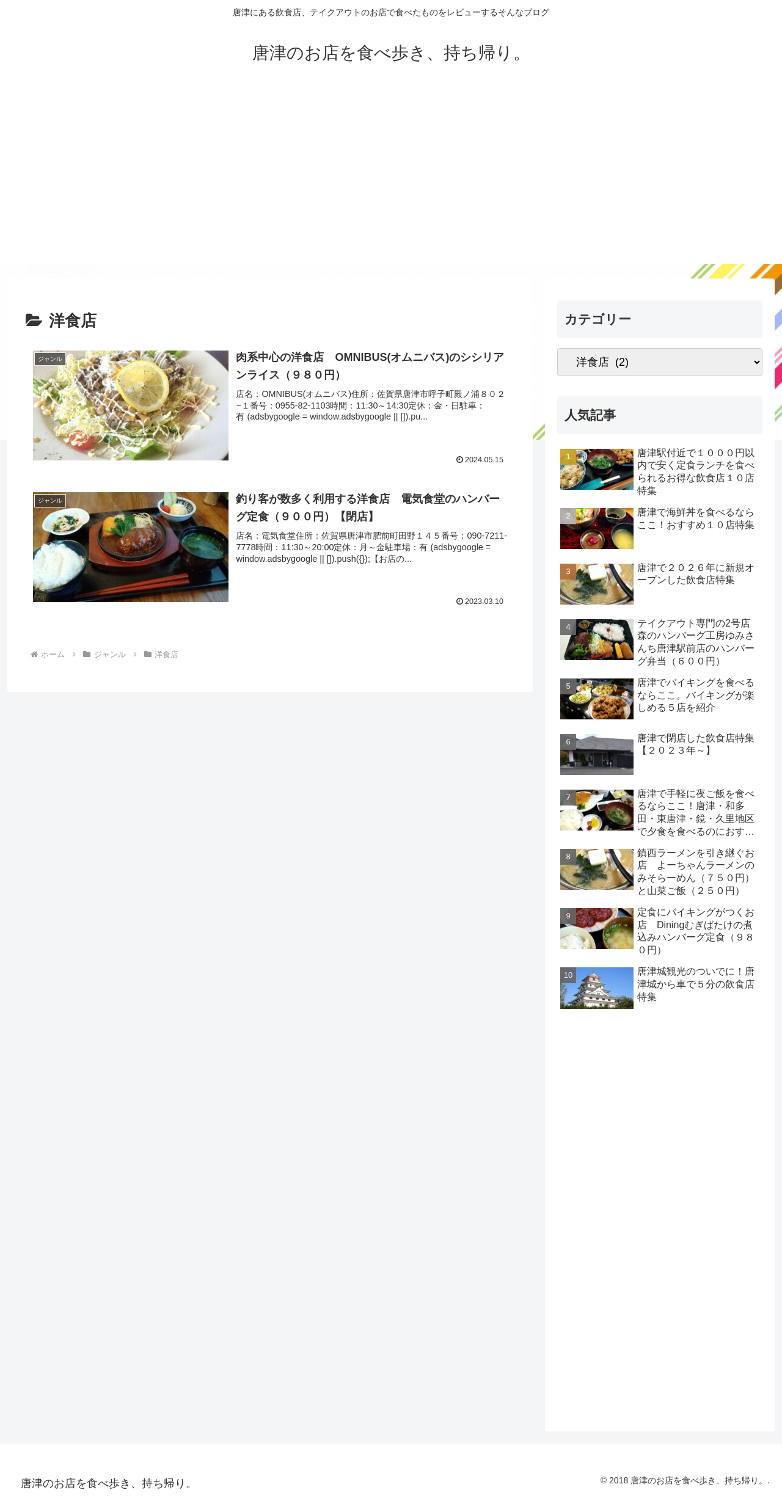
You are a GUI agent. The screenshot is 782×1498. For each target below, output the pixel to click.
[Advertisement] (391, 178)
